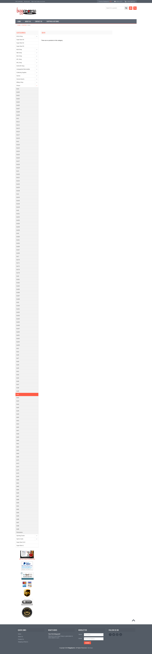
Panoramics (19, 532)
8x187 (18, 296)
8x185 (18, 289)
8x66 (17, 457)
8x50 (17, 417)
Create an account (40, 1)
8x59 (17, 437)
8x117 (18, 135)
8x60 (17, 440)
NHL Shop (19, 62)
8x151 (18, 213)
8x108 (18, 112)
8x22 (17, 351)
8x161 (18, 240)
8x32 (17, 374)
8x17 (17, 256)
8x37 (17, 384)
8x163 (18, 243)
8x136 (18, 187)
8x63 (17, 450)
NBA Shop (19, 52)
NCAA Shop (19, 36)
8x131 (18, 177)
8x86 (17, 493)
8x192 (18, 312)
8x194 (18, 319)
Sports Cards (19, 539)
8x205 (18, 345)
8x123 (18, 148)
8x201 (18, 335)
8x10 (17, 89)
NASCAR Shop (20, 66)
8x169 (18, 253)
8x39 (17, 391)
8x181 (18, 279)
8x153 (18, 217)
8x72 (17, 460)
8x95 (17, 516)
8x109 (18, 115)
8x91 (17, 506)
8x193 (18, 315)
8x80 (17, 479)
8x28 (17, 361)
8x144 (18, 197)
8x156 (18, 223)
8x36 (17, 381)
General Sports (20, 79)
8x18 (17, 276)
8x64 (17, 453)
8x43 (17, 401)
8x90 (17, 502)
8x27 (17, 358)
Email (80, 638)
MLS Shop (19, 56)
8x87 (17, 496)
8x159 (18, 230)
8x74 (17, 466)
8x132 (18, 181)
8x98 (17, 526)
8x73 (17, 463)
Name (80, 634)
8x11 (17, 118)
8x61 (17, 443)
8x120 (18, 144)
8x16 (17, 233)
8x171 (18, 263)
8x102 (18, 98)
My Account (27, 1)
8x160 (18, 236)
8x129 (18, 167)
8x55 (17, 427)
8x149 (18, 207)
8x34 (17, 378)
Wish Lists (119, 1)
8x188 (18, 299)
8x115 (18, 131)
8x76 (17, 473)
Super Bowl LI (20, 545)
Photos (24, 25)
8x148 (18, 204)
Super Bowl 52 (20, 43)
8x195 (18, 322)
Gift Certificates (19, 1)
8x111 (18, 121)
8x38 (17, 388)
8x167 (18, 250)
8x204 (18, 342)
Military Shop (19, 82)
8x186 (18, 292)
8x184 (18, 286)
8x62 (17, 447)
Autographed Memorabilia (23, 69)
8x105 (18, 105)
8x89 (17, 499)
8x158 (18, 227)
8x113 (18, 128)
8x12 (17, 141)
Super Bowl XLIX (20, 542)
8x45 (17, 407)
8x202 (18, 338)
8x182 (18, 282)
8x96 (17, 519)
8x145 (18, 200)
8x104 (18, 102)
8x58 (17, 434)
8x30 (17, 368)
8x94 (17, 512)
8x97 (17, 522)
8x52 (17, 420)
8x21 (17, 348)
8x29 (17, 365)
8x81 (17, 483)
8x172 (18, 266)
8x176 (18, 269)
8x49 (17, 414)
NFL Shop (19, 59)
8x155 (18, 220)
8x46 (17, 411)
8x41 (17, 394)
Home (19, 25)
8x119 (18, 138)
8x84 (17, 489)
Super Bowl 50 (20, 39)
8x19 (17, 302)
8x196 (18, 325)
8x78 (17, 476)
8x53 (17, 424)
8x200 (18, 332)
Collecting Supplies (21, 72)
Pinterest (117, 634)
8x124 (18, 151)
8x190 (18, 305)
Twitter (113, 634)
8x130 (18, 174)
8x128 (18, 164)
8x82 (17, 486)
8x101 (18, 95)
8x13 (17, 171)
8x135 (18, 184)
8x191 (18, 309)
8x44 (17, 404)
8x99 (17, 529)
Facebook (110, 634)
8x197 (18, 328)
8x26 (17, 355)
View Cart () (131, 1)
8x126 (18, 158)
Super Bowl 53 (20, 46)
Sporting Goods (20, 535)
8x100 (18, 92)
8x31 (17, 371)
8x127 (18, 161)
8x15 (17, 210)
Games (18, 75)
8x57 (17, 430)
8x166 (18, 246)
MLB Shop (19, 49)
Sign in (33, 1)
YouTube (120, 634)
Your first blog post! (54, 634)
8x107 (18, 108)
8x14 (17, 194)
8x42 (17, 397)
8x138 (18, 190)
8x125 (18, 154)
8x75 (17, 470)
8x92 (17, 509)
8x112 (18, 125)
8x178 (18, 273)
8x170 (18, 259)
